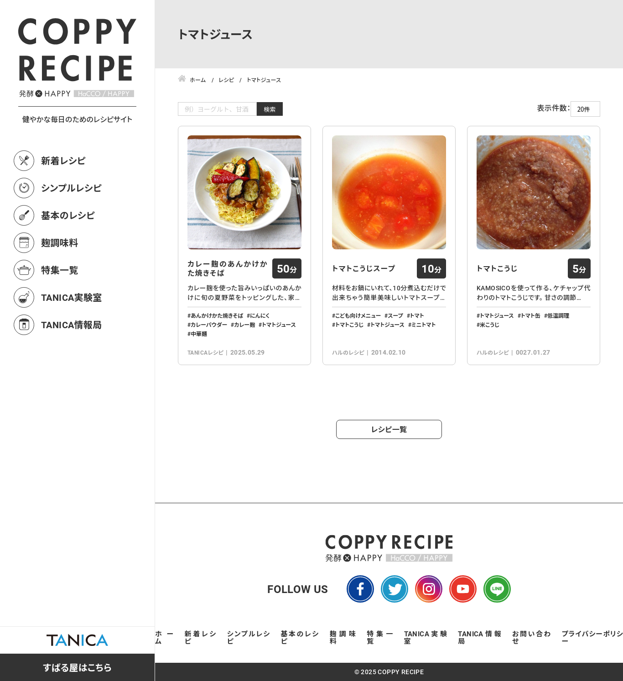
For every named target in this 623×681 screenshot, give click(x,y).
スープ (395, 315)
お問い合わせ (531, 637)
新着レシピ (63, 160)
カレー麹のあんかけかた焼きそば (227, 268)
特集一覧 (59, 270)
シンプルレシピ (71, 188)
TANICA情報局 (71, 324)
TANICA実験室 (71, 297)
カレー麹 (244, 324)
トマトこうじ (349, 324)
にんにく (260, 315)
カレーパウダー (209, 324)
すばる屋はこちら (77, 667)
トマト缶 (530, 315)
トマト (417, 315)
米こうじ (489, 324)
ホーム (164, 637)
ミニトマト (423, 324)
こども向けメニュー (358, 315)
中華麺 (199, 333)
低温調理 (558, 315)
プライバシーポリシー (592, 637)
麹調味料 (59, 242)
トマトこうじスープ (363, 268)
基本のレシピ (68, 215)
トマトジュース (279, 324)
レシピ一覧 (389, 429)
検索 (270, 109)
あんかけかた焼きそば (217, 315)
